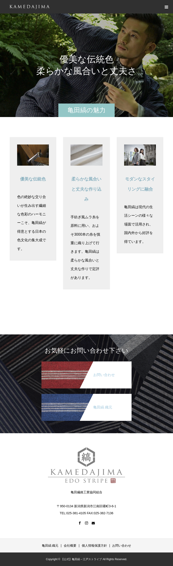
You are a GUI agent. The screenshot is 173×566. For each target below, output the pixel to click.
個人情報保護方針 (94, 545)
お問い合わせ (121, 545)
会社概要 (70, 545)
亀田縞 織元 (50, 545)
